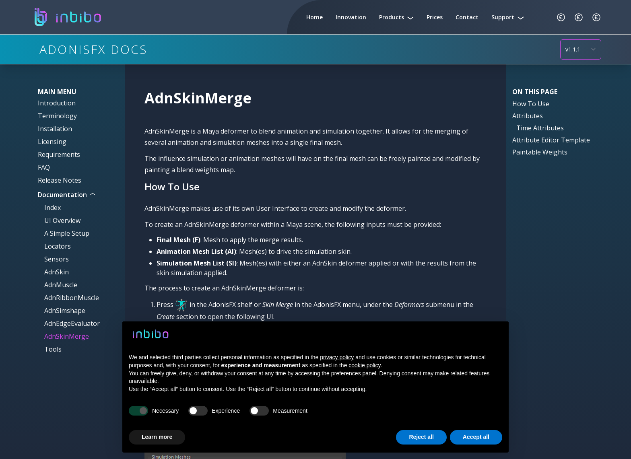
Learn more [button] (157, 437)
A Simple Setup (66, 233)
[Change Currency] (561, 17)
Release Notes (59, 180)
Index (52, 207)
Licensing (52, 141)
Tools (53, 349)
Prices (435, 17)
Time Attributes (540, 127)
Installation (55, 128)
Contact (467, 17)
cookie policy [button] (364, 365)
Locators (57, 246)
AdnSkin (56, 272)
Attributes (527, 115)
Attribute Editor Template (551, 140)
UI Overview (62, 220)
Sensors (56, 259)
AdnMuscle (60, 284)
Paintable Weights (539, 152)
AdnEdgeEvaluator (72, 323)
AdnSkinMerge (66, 336)
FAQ (44, 167)
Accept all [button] (476, 437)
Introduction (57, 103)
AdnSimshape (64, 310)
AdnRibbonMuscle (71, 297)
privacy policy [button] (337, 357)
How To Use (530, 103)
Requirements (59, 154)
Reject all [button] (421, 437)
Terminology (57, 115)
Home (314, 17)
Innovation (351, 17)
